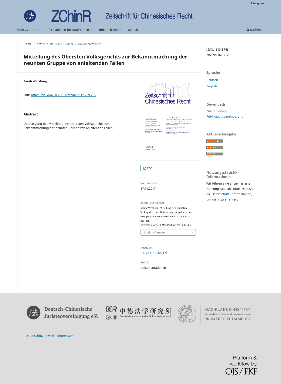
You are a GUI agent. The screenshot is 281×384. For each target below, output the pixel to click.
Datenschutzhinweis (40, 336)
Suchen (254, 30)
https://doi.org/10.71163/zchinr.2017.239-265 (63, 95)
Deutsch (212, 80)
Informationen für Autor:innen (67, 30)
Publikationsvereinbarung (224, 116)
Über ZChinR (26, 30)
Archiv (41, 44)
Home (27, 44)
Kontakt (133, 30)
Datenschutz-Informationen (231, 194)
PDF (149, 168)
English (211, 86)
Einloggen (257, 3)
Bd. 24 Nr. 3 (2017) (61, 44)
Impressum (65, 336)
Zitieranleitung (217, 111)
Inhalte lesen (109, 30)
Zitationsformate (154, 232)
